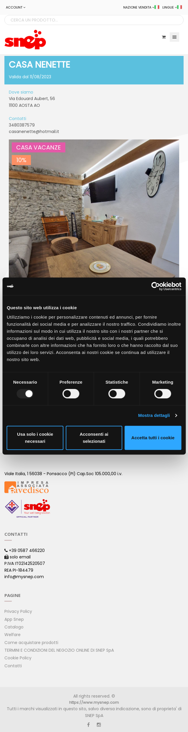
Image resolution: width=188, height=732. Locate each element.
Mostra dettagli (154, 415)
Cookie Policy (17, 658)
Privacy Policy (18, 611)
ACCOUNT (15, 7)
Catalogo (14, 627)
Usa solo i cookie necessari (35, 438)
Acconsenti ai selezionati (94, 438)
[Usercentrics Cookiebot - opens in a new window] (155, 286)
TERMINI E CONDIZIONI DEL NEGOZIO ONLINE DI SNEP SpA (59, 650)
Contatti (13, 666)
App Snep (14, 619)
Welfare (12, 635)
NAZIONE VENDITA (141, 7)
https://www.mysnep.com (94, 702)
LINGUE (172, 7)
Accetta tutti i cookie (152, 437)
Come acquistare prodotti (31, 643)
